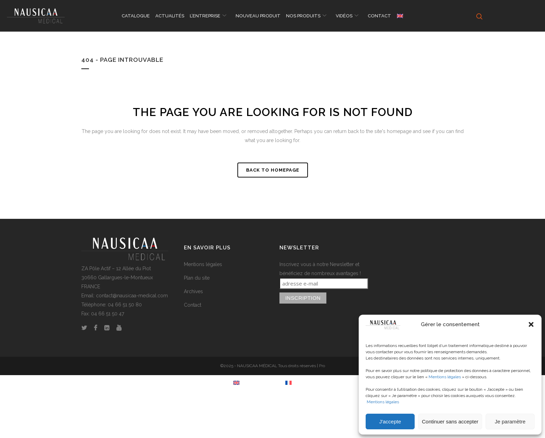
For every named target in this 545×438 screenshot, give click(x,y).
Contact (192, 305)
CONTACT (379, 15)
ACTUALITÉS (169, 15)
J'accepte (390, 421)
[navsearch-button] (478, 16)
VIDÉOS (348, 16)
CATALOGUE (136, 15)
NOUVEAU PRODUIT (258, 15)
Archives (193, 291)
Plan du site (197, 278)
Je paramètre (510, 421)
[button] (531, 324)
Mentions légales (445, 376)
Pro (322, 365)
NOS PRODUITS (307, 16)
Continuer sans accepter (450, 421)
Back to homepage (272, 170)
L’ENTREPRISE (209, 16)
